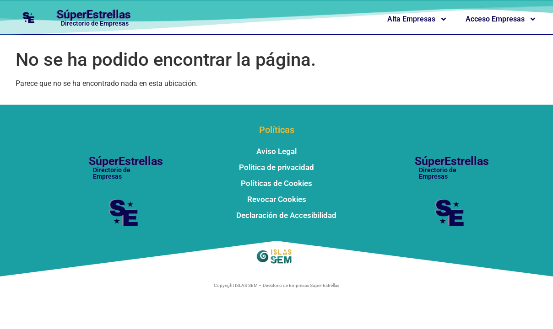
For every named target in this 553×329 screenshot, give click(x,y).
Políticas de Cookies (276, 183)
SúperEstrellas (94, 14)
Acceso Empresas (501, 19)
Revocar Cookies (276, 199)
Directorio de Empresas (95, 23)
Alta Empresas (417, 19)
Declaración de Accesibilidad (286, 215)
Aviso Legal (276, 151)
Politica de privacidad (276, 167)
